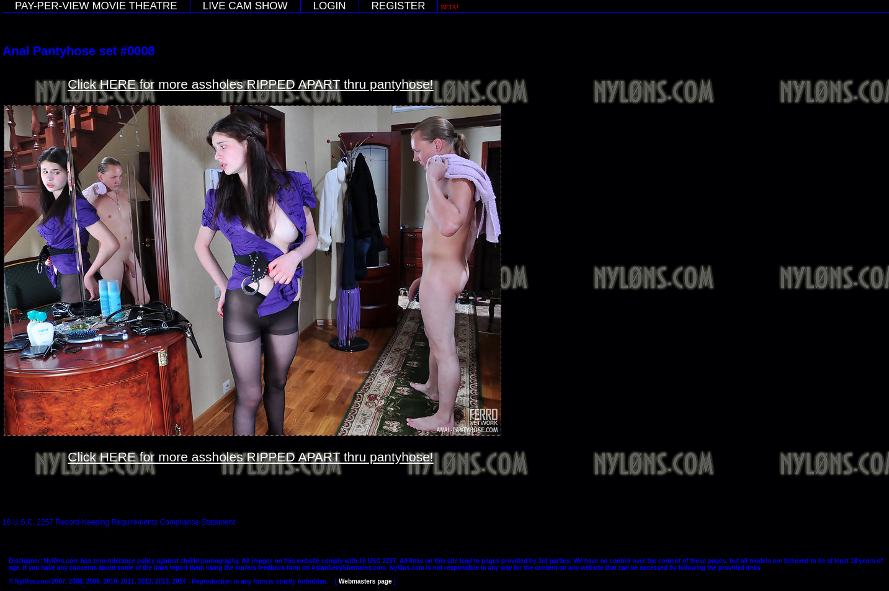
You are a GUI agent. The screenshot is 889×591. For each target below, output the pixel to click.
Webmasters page (365, 581)
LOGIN (329, 6)
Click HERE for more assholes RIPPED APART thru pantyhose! (250, 84)
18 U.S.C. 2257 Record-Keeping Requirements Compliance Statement (118, 522)
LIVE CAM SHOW (245, 6)
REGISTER (399, 6)
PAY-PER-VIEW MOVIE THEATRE (96, 6)
